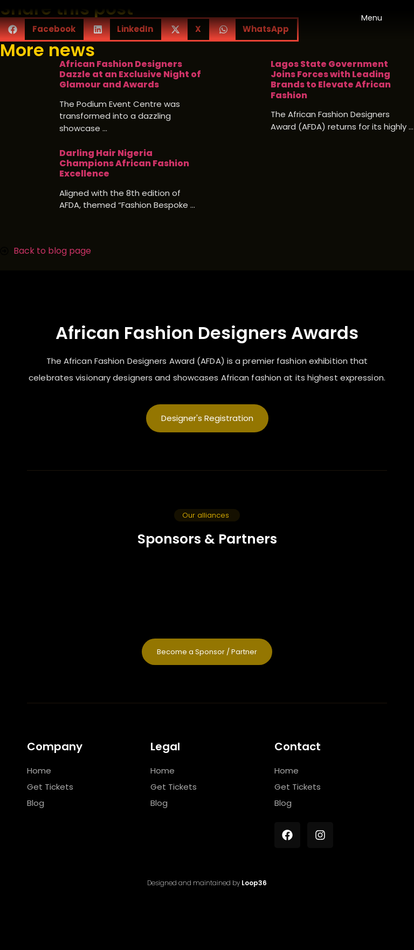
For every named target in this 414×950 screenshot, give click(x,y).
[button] (207, 515)
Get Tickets (50, 786)
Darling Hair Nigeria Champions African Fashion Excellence (124, 163)
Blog (35, 803)
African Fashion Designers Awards (207, 333)
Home (39, 770)
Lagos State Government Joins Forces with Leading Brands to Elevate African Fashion (331, 79)
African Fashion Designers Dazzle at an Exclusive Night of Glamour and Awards (130, 74)
